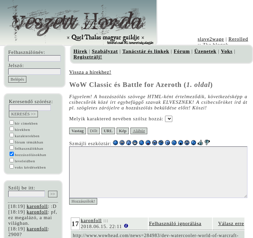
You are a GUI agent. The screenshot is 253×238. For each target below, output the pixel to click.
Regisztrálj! (87, 57)
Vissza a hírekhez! (90, 72)
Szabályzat (105, 51)
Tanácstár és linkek (145, 51)
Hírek (80, 51)
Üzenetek (205, 51)
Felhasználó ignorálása (187, 233)
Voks (227, 51)
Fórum (182, 51)
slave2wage (211, 39)
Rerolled (238, 39)
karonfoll (37, 206)
